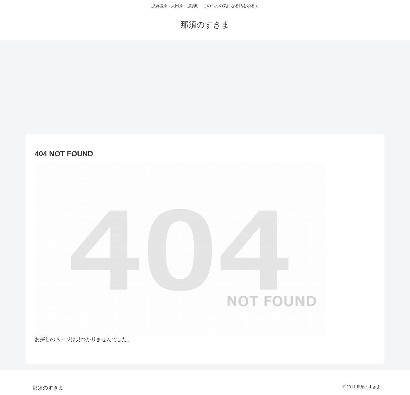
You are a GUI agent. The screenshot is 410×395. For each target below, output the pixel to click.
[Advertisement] (205, 87)
